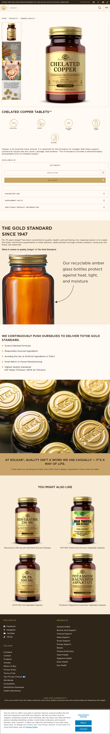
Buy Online (52, 180)
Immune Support (64, 634)
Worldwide (8, 680)
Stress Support (63, 641)
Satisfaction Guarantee (14, 687)
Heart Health (62, 655)
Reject (83, 723)
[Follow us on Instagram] (97, 2)
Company (8, 652)
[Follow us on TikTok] (106, 2)
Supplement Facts (55, 200)
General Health (63, 627)
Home (4, 18)
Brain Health (62, 662)
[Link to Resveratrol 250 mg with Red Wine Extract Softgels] (27, 522)
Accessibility (9, 684)
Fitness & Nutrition (65, 651)
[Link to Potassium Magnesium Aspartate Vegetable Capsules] (82, 579)
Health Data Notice (12, 691)
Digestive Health (64, 658)
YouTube (9, 633)
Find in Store (52, 173)
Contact (7, 656)
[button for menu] (106, 7)
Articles (7, 663)
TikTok (8, 637)
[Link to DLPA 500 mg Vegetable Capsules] (27, 579)
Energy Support (64, 644)
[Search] (99, 7)
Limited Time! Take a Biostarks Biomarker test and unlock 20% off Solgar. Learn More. (35, 2)
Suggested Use (55, 194)
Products (13, 18)
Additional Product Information (55, 207)
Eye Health (62, 665)
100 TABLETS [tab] (55, 165)
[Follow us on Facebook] (92, 2)
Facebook (9, 626)
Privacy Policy (10, 670)
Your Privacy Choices (15, 677)
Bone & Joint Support (66, 630)
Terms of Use (9, 673)
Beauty (60, 648)
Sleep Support (63, 637)
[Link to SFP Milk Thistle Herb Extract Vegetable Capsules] (82, 522)
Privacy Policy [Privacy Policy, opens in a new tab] (32, 727)
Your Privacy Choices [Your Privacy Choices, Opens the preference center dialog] (83, 716)
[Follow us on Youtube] (102, 2)
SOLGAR (8, 646)
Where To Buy (10, 666)
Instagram (9, 630)
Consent (83, 729)
